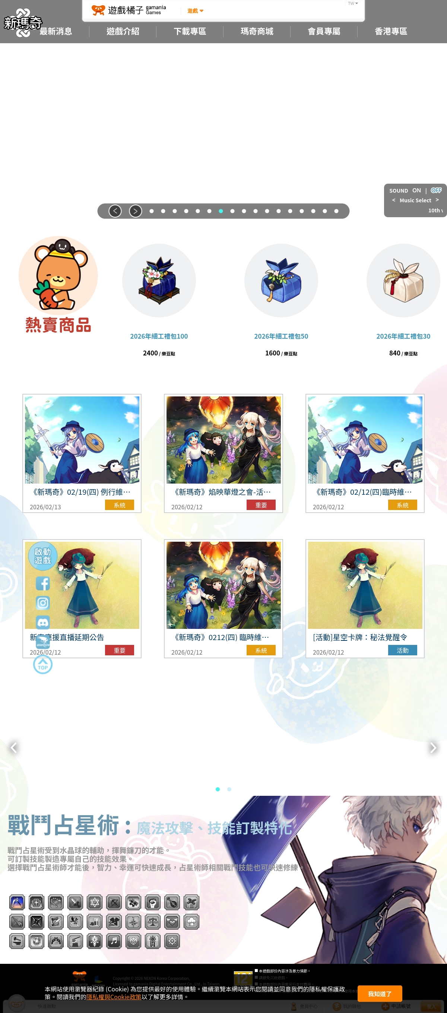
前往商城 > (58, 352)
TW (351, 3)
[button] (115, 211)
